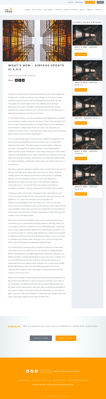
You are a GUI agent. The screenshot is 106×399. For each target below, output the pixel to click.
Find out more (41, 338)
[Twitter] (16, 80)
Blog (82, 9)
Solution (37, 9)
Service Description (66, 384)
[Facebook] (19, 80)
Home (27, 9)
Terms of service (39, 384)
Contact (99, 9)
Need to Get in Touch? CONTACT (67, 371)
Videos (89, 9)
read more (80, 54)
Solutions (46, 371)
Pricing (59, 9)
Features (49, 9)
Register (90, 2)
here (41, 113)
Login (100, 2)
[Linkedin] (23, 80)
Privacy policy (52, 384)
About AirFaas (71, 9)
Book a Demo (65, 338)
